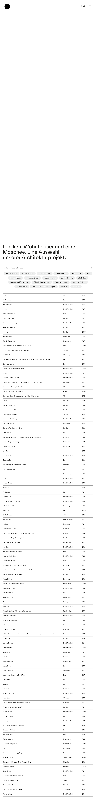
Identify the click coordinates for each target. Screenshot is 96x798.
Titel (4, 295)
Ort (64, 295)
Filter (91, 268)
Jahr (83, 295)
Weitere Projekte (17, 268)
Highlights (6, 268)
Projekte (85, 6)
